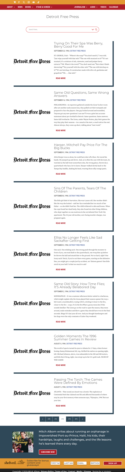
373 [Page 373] (69, 417)
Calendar (113, 7)
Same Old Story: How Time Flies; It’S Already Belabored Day (79, 283)
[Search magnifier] (96, 27)
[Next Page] (82, 417)
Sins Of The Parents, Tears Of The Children (80, 187)
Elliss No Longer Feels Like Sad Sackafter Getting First (78, 237)
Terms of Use (61, 469)
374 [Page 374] (76, 417)
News (20, 7)
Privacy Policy (47, 469)
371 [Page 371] (55, 417)
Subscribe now (48, 450)
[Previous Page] (43, 417)
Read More (61, 76)
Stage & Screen (43, 7)
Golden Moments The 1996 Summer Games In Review (75, 335)
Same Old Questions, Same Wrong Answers (81, 92)
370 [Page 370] (49, 417)
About (10, 7)
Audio (92, 7)
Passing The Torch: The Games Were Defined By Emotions (78, 379)
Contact (71, 469)
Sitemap (87, 469)
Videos (103, 7)
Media (79, 469)
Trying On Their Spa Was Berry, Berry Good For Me (78, 42)
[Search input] (59, 27)
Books (28, 7)
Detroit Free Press (78, 49)
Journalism (79, 7)
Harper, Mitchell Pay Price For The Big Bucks (80, 144)
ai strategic (106, 469)
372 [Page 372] (62, 417)
